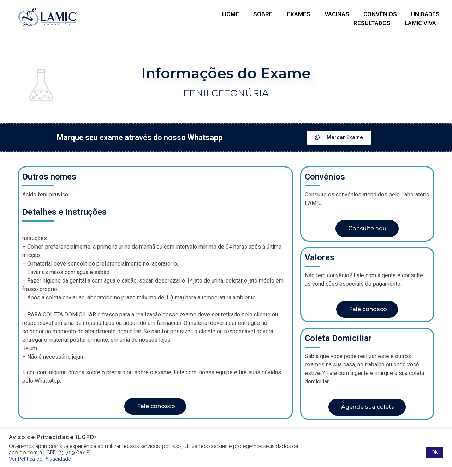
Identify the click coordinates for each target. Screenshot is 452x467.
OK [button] (434, 452)
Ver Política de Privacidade (40, 459)
